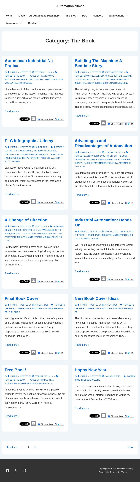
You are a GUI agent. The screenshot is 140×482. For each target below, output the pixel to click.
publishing (84, 239)
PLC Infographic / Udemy (29, 140)
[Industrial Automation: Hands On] (111, 232)
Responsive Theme (119, 472)
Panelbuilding (49, 230)
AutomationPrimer (70, 6)
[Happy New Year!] (112, 376)
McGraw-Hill (11, 83)
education (10, 237)
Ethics (113, 156)
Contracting (25, 230)
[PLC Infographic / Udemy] (41, 147)
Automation (124, 159)
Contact (35, 22)
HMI (6, 158)
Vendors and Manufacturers (30, 154)
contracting (55, 234)
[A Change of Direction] (41, 226)
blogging (42, 234)
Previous (12, 447)
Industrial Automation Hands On (45, 79)
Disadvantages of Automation (90, 163)
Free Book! (15, 370)
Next (130, 447)
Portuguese (25, 83)
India (11, 158)
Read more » (12, 111)
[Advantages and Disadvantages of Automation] (114, 152)
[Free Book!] (44, 376)
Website (15, 234)
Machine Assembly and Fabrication (103, 76)
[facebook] (8, 470)
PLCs (7, 161)
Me (39, 230)
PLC (84, 15)
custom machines (119, 79)
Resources (14, 22)
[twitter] (16, 470)
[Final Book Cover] (41, 305)
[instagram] (24, 470)
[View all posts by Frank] (12, 72)
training (15, 161)
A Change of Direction (26, 220)
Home (8, 15)
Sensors (98, 15)
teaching (57, 237)
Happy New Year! (91, 370)
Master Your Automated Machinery (38, 15)
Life (35, 230)
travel (8, 241)
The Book (20, 76)
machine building (119, 83)
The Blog (70, 15)
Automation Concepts (97, 156)
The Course (50, 151)
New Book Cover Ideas (97, 298)
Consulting (11, 230)
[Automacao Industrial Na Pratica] (43, 72)
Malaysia (55, 158)
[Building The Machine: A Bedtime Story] (114, 72)
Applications (119, 15)
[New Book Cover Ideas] (111, 305)
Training (9, 154)
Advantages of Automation (102, 159)
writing (95, 239)
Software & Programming (18, 151)
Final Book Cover (21, 298)
